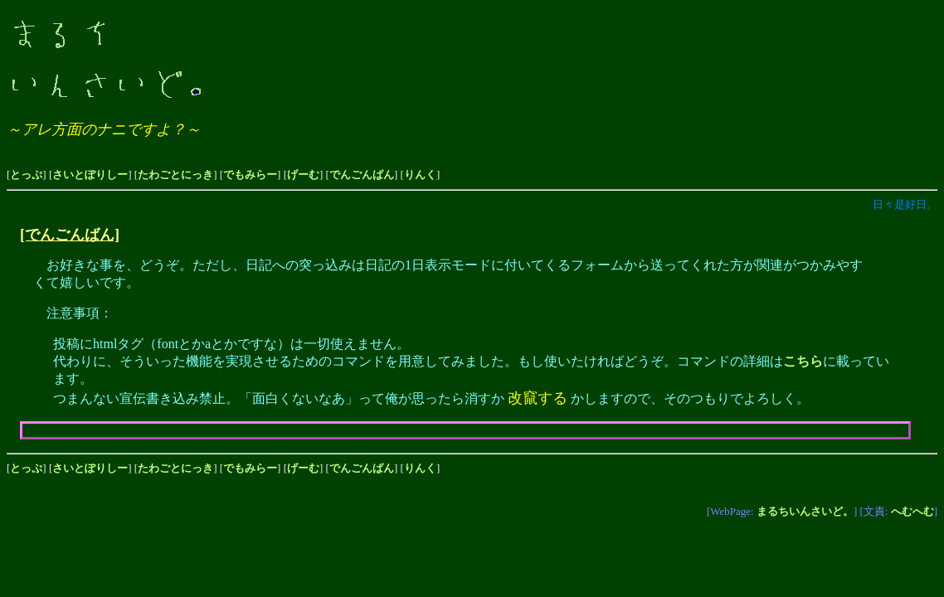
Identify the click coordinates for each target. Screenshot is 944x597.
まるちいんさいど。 (805, 511)
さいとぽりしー (90, 174)
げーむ (303, 174)
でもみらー (250, 174)
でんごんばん (361, 174)
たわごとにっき (175, 174)
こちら (803, 361)
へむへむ (912, 511)
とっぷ (26, 174)
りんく (420, 174)
